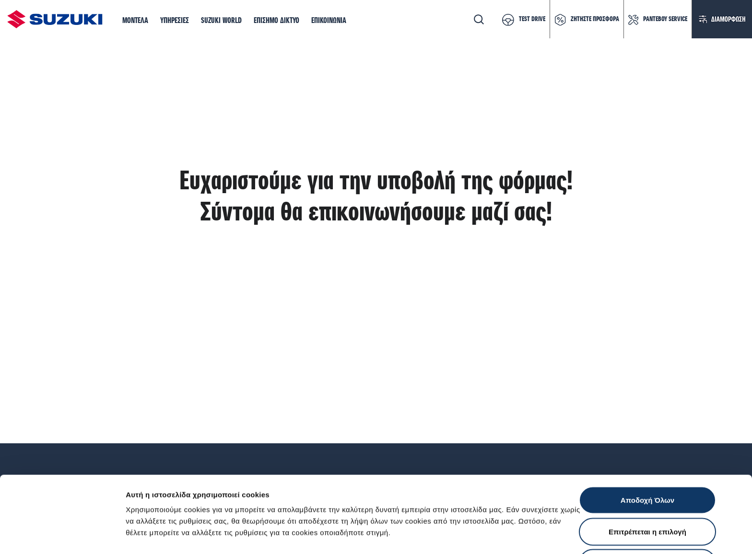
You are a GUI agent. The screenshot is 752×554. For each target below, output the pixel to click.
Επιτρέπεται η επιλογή (647, 460)
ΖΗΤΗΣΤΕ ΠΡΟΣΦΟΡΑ (595, 19)
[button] (135, 21)
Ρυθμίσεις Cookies (561, 535)
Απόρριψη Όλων (647, 491)
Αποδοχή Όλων (647, 428)
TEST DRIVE (532, 19)
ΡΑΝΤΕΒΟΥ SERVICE (665, 19)
